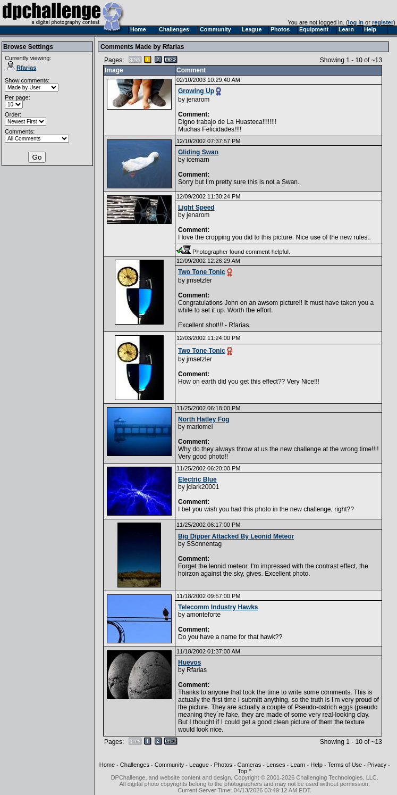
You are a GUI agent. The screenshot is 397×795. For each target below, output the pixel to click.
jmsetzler (199, 280)
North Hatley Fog (204, 419)
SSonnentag (204, 544)
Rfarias (21, 67)
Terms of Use (344, 764)
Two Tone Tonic (201, 272)
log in (356, 22)
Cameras (249, 764)
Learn (297, 764)
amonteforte (204, 614)
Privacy (376, 764)
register (382, 22)
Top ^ (244, 771)
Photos (223, 764)
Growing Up (196, 91)
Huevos (189, 662)
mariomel (200, 426)
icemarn (198, 159)
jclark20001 (203, 487)
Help (316, 764)
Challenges (134, 764)
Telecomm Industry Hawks (218, 607)
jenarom (198, 99)
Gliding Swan (198, 152)
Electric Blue (197, 479)
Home (107, 764)
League (199, 764)
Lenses (275, 764)
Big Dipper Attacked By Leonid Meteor (236, 536)
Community (169, 764)
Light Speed (196, 207)
